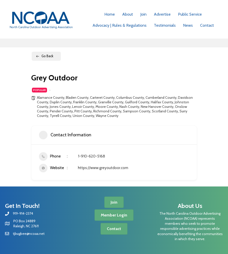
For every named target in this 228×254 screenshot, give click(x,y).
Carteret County (102, 97)
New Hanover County (157, 106)
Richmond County (107, 111)
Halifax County (162, 102)
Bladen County (77, 97)
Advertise (162, 14)
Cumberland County (161, 97)
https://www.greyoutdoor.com (103, 168)
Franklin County (85, 102)
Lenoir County (83, 106)
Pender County (61, 111)
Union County (83, 115)
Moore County (107, 106)
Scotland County (165, 111)
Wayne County (107, 115)
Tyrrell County (60, 115)
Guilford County (137, 102)
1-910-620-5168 (91, 156)
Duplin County (61, 102)
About (127, 14)
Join (143, 14)
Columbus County (130, 97)
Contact (207, 25)
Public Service (190, 14)
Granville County (110, 102)
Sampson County (136, 111)
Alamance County (50, 97)
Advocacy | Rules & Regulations (120, 25)
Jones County (60, 106)
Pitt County (83, 111)
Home (109, 14)
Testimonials (165, 25)
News (188, 25)
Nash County (129, 106)
